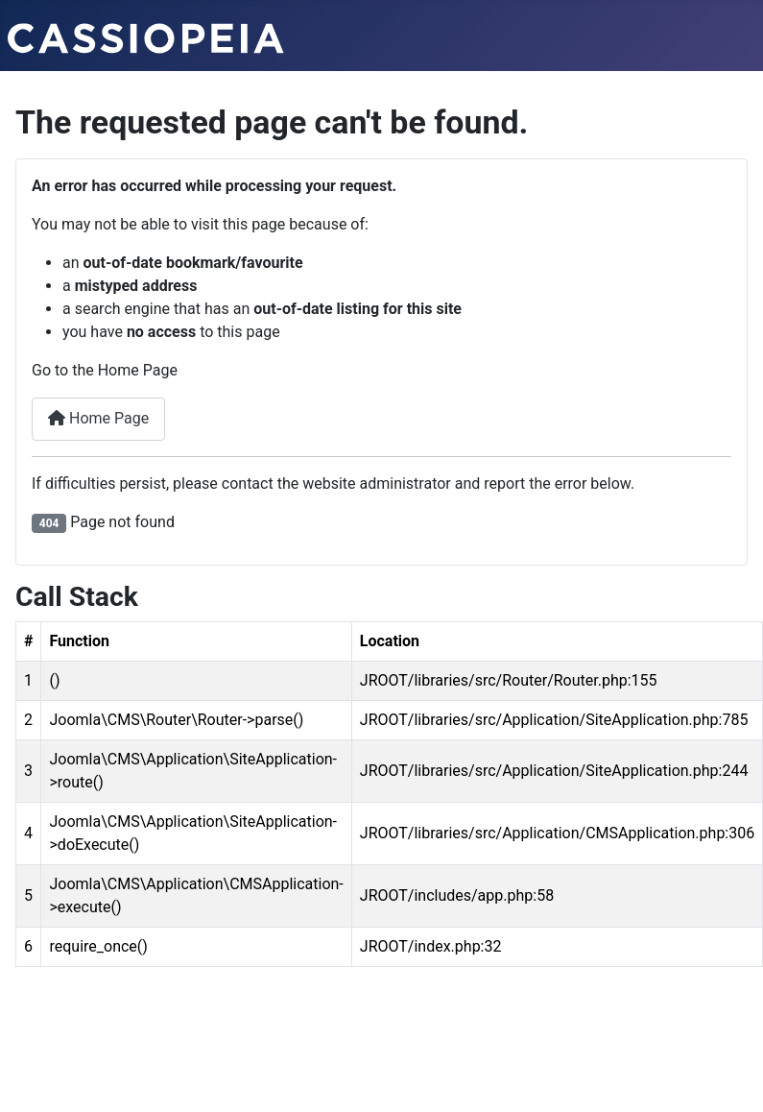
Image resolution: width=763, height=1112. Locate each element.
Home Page (98, 418)
